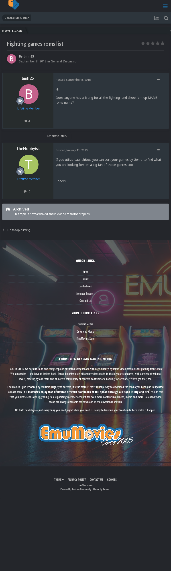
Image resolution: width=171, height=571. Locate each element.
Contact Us (85, 300)
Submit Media (85, 324)
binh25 (29, 56)
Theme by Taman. (101, 489)
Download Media (85, 331)
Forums (85, 279)
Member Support (85, 293)
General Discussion (64, 61)
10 (27, 191)
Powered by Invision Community (75, 489)
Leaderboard (85, 286)
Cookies (112, 479)
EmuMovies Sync (85, 338)
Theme (59, 479)
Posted (73, 80)
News (85, 271)
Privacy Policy (77, 479)
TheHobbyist (28, 148)
